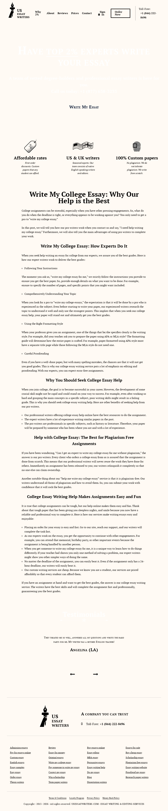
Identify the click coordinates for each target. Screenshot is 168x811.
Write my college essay (60, 762)
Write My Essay (84, 107)
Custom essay (17, 757)
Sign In (102, 13)
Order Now (118, 13)
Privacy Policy (93, 798)
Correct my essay (57, 772)
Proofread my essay (135, 772)
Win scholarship (57, 777)
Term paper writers (58, 782)
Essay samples (17, 767)
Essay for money (57, 752)
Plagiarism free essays (136, 762)
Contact (87, 13)
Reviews (63, 13)
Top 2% (62, 51)
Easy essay (15, 772)
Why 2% (38, 13)
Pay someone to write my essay (64, 767)
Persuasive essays (96, 762)
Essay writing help (96, 767)
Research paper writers (137, 777)
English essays (17, 762)
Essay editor (93, 752)
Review (52, 747)
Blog (89, 777)
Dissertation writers (97, 782)
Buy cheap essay (134, 752)
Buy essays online (96, 747)
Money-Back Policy (111, 798)
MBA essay (92, 757)
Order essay (16, 777)
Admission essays (19, 747)
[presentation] (72, 674)
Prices (75, 13)
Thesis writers (17, 782)
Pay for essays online (20, 752)
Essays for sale (133, 747)
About (50, 13)
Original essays (56, 757)
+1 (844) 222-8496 (148, 15)
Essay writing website (136, 767)
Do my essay (93, 772)
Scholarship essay (135, 757)
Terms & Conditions (57, 798)
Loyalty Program (76, 798)
